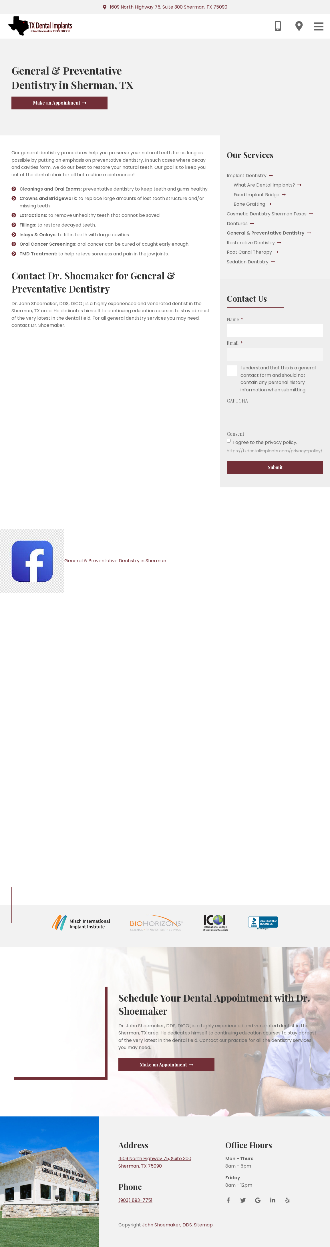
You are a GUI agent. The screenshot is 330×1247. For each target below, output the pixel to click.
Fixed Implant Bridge (256, 194)
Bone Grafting (249, 204)
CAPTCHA (237, 401)
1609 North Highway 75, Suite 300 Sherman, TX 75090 (168, 7)
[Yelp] (286, 1224)
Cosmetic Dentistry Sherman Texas (267, 214)
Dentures (237, 223)
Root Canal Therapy (249, 252)
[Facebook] (230, 1224)
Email (234, 343)
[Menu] (318, 26)
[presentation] (270, 417)
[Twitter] (243, 1224)
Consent (235, 434)
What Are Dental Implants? (264, 185)
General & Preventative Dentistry (266, 233)
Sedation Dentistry (248, 262)
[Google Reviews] (258, 1224)
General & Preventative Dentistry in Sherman (85, 560)
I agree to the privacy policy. (265, 442)
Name (235, 319)
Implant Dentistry (247, 175)
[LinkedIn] (273, 1224)
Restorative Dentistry (251, 242)
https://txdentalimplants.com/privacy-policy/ (275, 451)
